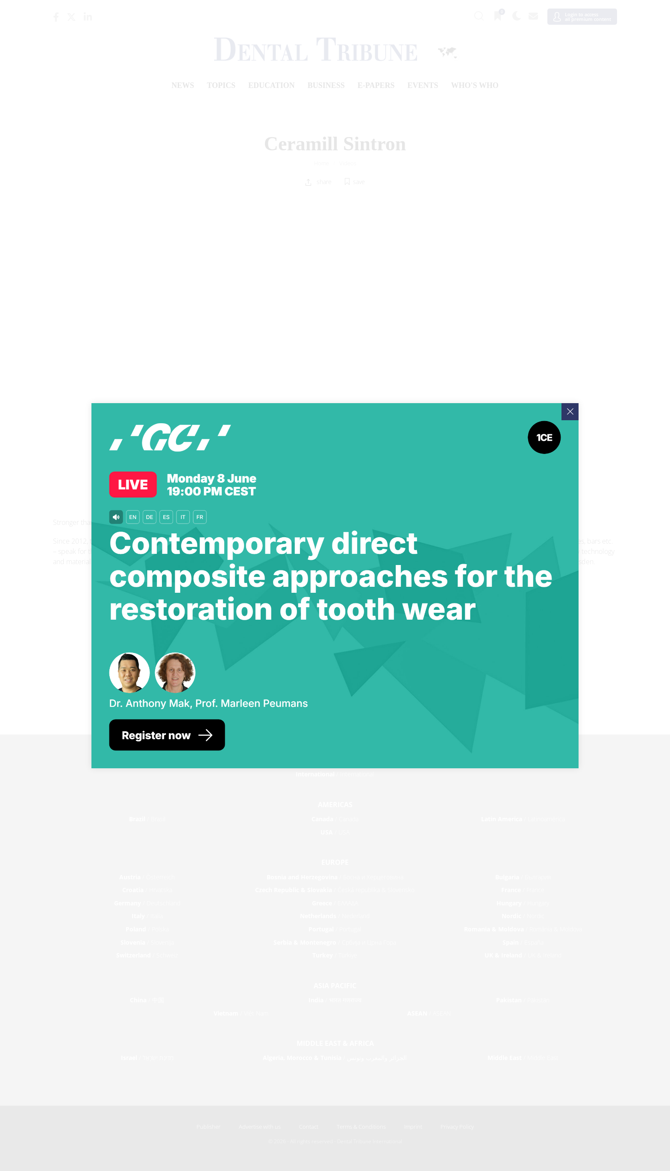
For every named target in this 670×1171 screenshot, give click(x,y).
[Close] (570, 411)
